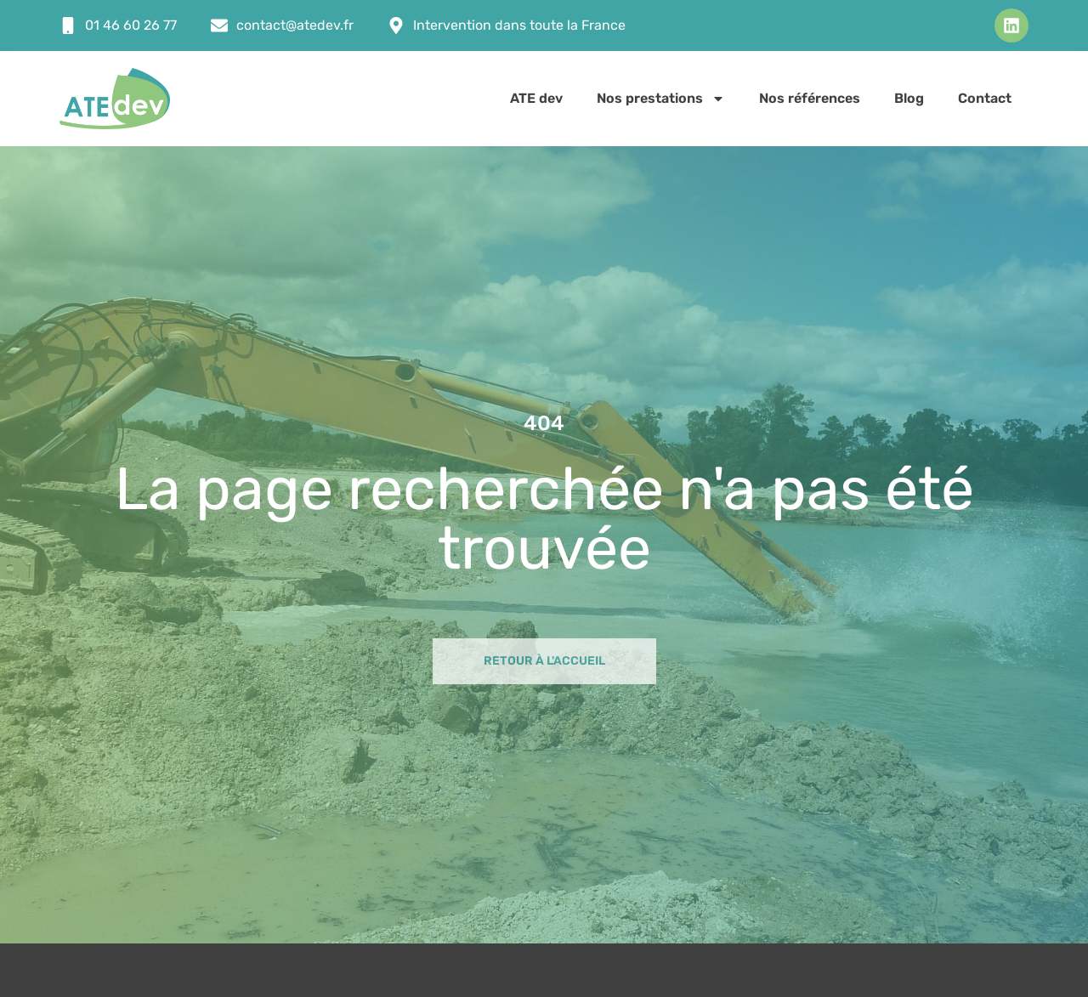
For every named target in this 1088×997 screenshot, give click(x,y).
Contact (985, 98)
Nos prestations (661, 98)
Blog (909, 98)
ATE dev (536, 98)
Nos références (809, 98)
